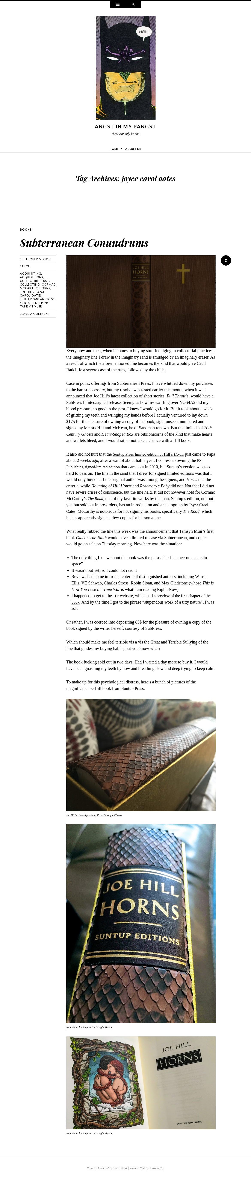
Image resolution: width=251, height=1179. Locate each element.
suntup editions (34, 302)
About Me (133, 149)
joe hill (26, 291)
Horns (183, 454)
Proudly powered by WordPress (107, 1168)
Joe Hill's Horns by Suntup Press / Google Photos (94, 814)
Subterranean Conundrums (111, 240)
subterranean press (37, 299)
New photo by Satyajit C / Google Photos (89, 1027)
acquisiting (30, 273)
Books (26, 229)
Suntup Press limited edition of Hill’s (145, 454)
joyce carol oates (32, 293)
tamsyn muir (31, 306)
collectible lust (34, 280)
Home (114, 149)
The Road (96, 498)
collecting (30, 284)
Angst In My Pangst (125, 126)
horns (44, 288)
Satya (25, 266)
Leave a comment (35, 313)
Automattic (157, 1168)
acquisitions (31, 277)
